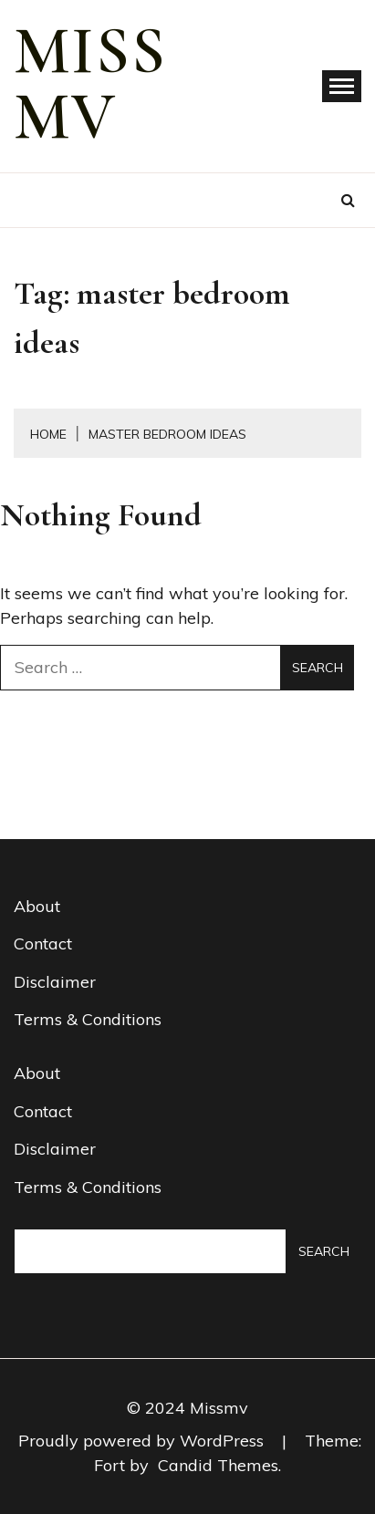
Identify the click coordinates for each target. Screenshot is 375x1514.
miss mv (90, 84)
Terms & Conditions (87, 1019)
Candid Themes (218, 1465)
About (37, 906)
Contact (43, 943)
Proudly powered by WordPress (143, 1440)
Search (323, 1251)
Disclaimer (55, 981)
